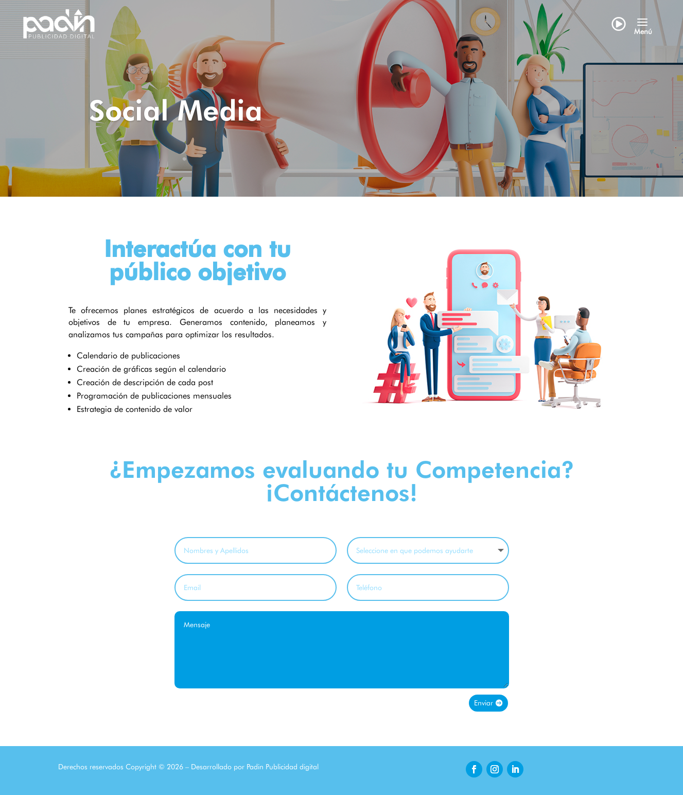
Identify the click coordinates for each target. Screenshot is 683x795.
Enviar (483, 703)
